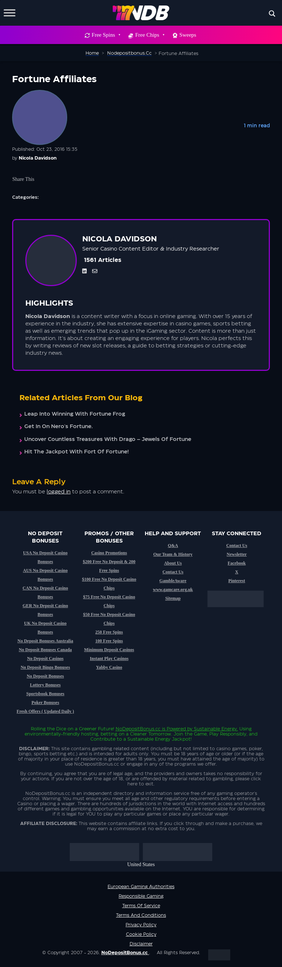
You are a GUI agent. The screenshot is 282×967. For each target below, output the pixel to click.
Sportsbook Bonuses (45, 693)
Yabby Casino (109, 667)
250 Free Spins (109, 632)
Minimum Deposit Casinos (109, 649)
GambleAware (173, 580)
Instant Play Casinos (109, 658)
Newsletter (237, 554)
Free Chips (149, 35)
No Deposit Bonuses (45, 676)
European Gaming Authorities (141, 886)
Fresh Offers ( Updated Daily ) (45, 711)
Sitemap (173, 598)
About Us (173, 563)
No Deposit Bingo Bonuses (45, 667)
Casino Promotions (109, 552)
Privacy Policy (141, 925)
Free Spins (106, 35)
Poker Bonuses (45, 702)
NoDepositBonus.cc (138, 729)
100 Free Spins (109, 640)
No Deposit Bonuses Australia (45, 640)
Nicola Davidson (38, 158)
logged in (58, 492)
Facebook (237, 563)
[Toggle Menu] (9, 12)
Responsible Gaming (141, 896)
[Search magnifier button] (272, 13)
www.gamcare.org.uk (173, 589)
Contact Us (172, 571)
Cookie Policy (141, 934)
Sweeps (188, 35)
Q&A (173, 545)
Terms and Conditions (141, 915)
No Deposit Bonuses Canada (45, 649)
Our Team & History (172, 554)
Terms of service (141, 906)
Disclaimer (141, 944)
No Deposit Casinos (45, 658)
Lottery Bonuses (45, 684)
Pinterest (236, 580)
